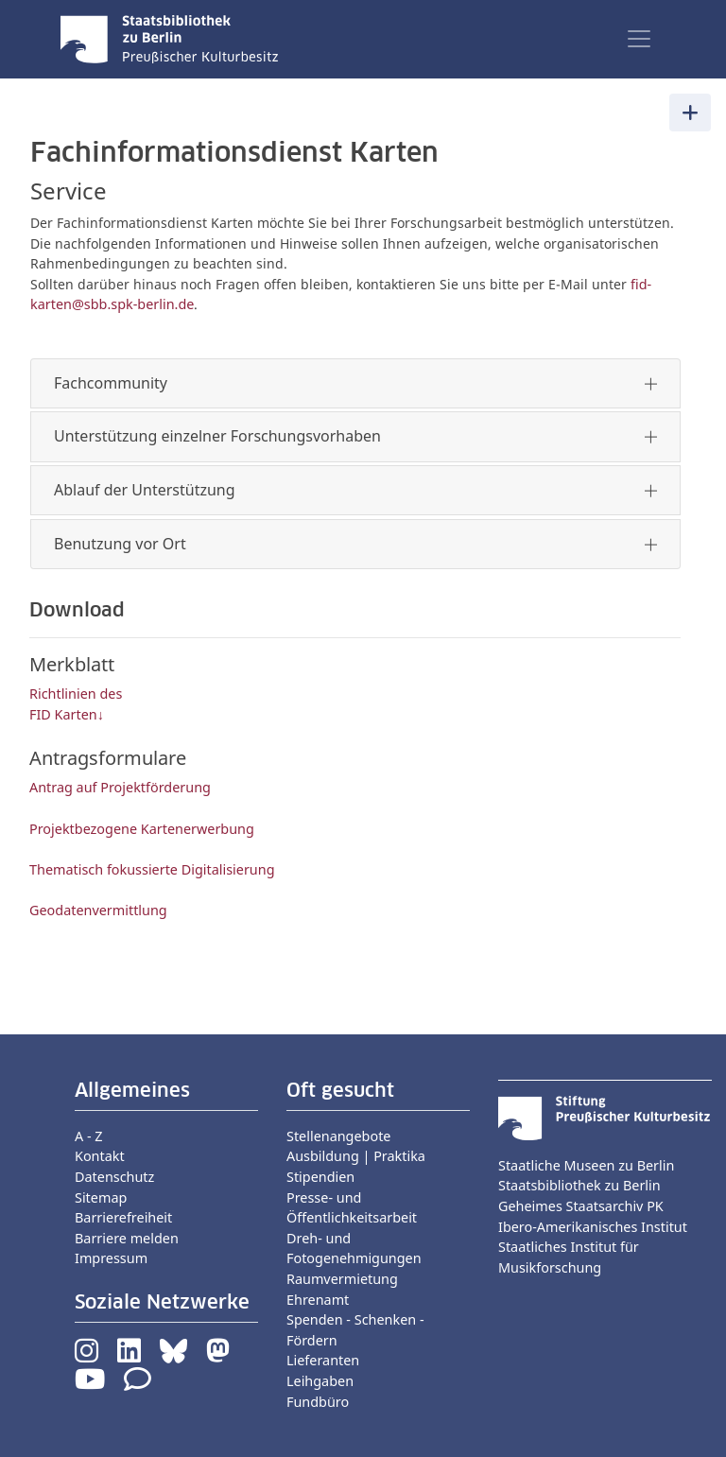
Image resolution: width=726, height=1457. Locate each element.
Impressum (111, 1258)
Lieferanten (322, 1360)
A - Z (89, 1136)
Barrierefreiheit (123, 1217)
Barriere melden (127, 1238)
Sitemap (101, 1197)
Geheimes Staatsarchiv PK (581, 1206)
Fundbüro (317, 1402)
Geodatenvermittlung (98, 910)
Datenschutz (114, 1177)
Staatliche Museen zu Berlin (586, 1165)
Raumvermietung (342, 1279)
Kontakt (100, 1156)
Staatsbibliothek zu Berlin (579, 1185)
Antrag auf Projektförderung (120, 787)
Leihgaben (320, 1381)
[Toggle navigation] (639, 39)
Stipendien (320, 1177)
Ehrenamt (317, 1300)
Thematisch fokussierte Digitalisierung (152, 869)
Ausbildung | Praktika (355, 1156)
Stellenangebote (338, 1136)
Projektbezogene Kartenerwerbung (141, 829)
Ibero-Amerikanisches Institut (592, 1227)
